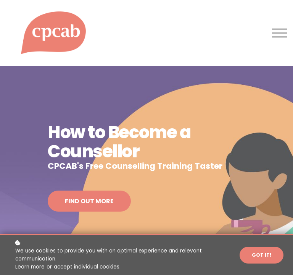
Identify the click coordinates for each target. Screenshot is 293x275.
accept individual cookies (86, 266)
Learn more (30, 266)
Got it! (261, 255)
